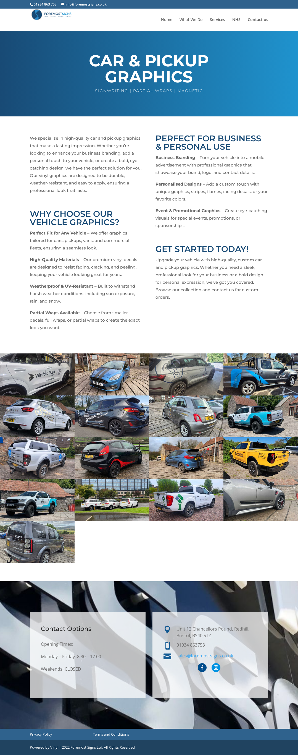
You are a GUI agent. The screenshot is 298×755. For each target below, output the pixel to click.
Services (217, 20)
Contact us (258, 20)
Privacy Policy (41, 734)
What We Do (191, 20)
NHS (236, 20)
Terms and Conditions (111, 734)
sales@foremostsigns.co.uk (205, 656)
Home (166, 20)
